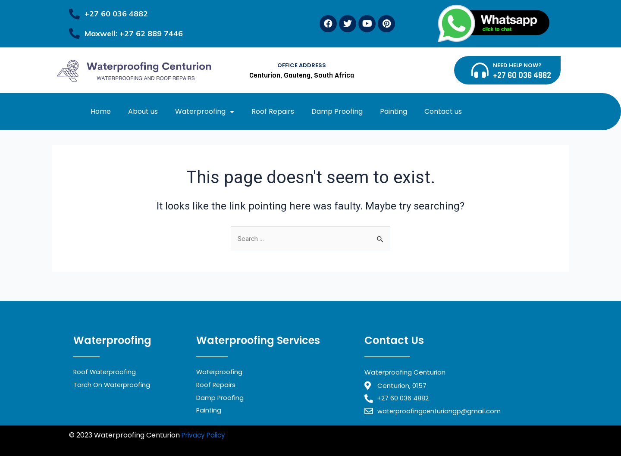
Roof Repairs (272, 111)
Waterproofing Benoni (436, 435)
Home (101, 111)
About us (143, 111)
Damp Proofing (337, 111)
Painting (393, 111)
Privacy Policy (205, 435)
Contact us (443, 111)
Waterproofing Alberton (143, 446)
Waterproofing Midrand (270, 435)
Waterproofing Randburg (354, 435)
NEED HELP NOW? (517, 65)
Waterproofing (204, 111)
